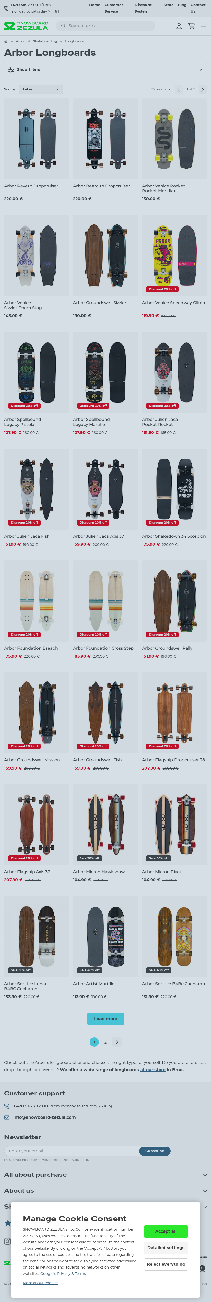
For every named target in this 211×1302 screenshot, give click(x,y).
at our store (153, 1070)
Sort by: (10, 89)
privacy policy (79, 1159)
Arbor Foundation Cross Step (103, 648)
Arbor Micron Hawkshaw (99, 871)
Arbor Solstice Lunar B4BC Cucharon (25, 986)
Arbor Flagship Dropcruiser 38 (173, 759)
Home (94, 5)
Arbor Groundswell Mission (32, 759)
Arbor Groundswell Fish (97, 759)
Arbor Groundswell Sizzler (99, 302)
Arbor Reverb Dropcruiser (31, 185)
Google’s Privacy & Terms (63, 1274)
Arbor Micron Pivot (161, 871)
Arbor (20, 41)
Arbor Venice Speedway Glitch (173, 302)
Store (169, 5)
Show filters (24, 70)
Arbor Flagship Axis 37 (27, 871)
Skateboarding (45, 41)
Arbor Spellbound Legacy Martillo (91, 422)
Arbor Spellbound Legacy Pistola (22, 422)
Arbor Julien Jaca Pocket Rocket (160, 422)
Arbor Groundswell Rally (167, 648)
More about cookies (40, 1283)
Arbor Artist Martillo (93, 983)
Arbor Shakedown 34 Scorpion (174, 536)
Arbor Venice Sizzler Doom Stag (23, 305)
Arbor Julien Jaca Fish (27, 536)
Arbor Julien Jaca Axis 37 (98, 536)
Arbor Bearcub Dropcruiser (101, 185)
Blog (182, 5)
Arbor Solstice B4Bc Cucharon (173, 983)
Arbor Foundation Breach (31, 648)
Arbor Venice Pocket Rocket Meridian (163, 188)
